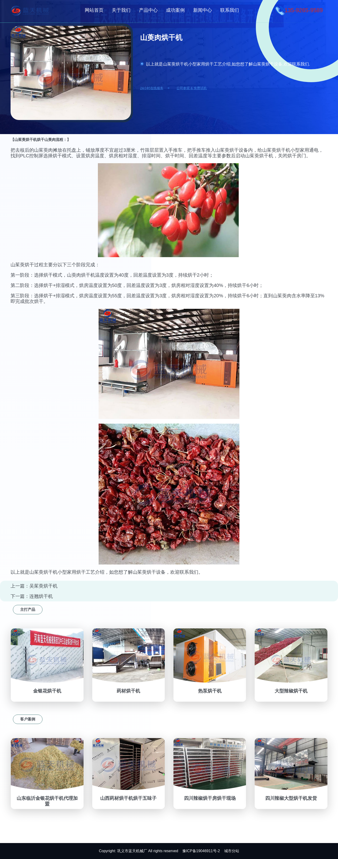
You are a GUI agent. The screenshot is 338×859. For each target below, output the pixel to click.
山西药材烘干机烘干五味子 (128, 798)
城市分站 (231, 851)
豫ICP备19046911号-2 (201, 851)
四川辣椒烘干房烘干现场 (210, 798)
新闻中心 (202, 10)
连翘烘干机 (41, 596)
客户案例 (27, 719)
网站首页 (94, 10)
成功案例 (175, 10)
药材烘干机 (128, 690)
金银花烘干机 (47, 690)
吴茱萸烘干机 (43, 585)
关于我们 (121, 10)
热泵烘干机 (210, 690)
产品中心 (148, 10)
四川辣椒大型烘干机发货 (291, 798)
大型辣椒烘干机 (291, 690)
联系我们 (229, 10)
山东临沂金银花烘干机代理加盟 (47, 801)
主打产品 (27, 609)
